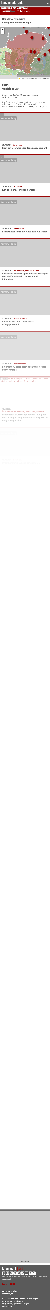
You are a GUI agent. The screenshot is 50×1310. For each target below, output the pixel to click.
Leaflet (22, 78)
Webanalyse (7, 1293)
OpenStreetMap (34, 78)
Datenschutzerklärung (12, 1301)
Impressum (7, 1306)
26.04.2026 (5, 11)
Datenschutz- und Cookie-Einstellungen (20, 1298)
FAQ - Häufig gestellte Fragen (15, 1303)
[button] (38, 59)
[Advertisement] (25, 1236)
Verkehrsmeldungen (25, 11)
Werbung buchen (10, 1291)
